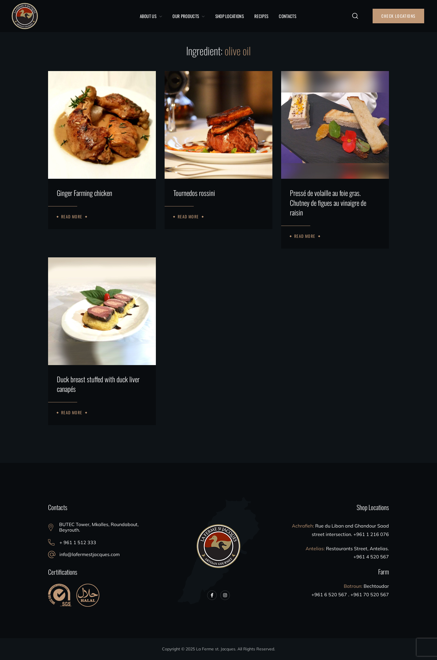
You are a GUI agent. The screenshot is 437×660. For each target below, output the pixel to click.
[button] (355, 16)
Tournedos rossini (194, 193)
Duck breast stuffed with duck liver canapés (98, 384)
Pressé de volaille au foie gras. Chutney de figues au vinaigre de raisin (328, 202)
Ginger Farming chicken (84, 193)
